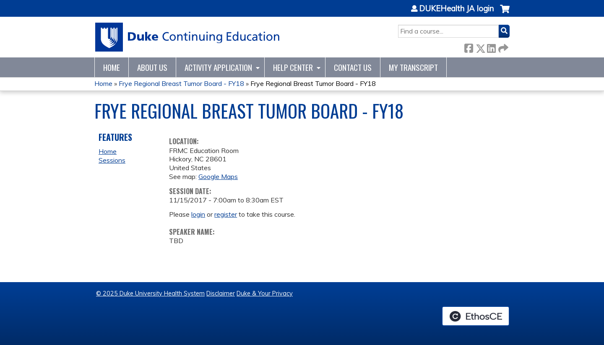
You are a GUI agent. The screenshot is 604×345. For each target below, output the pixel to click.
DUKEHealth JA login (456, 9)
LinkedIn (491, 47)
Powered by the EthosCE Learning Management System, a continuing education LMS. (476, 316)
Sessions (112, 160)
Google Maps (218, 176)
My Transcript (413, 67)
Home (111, 67)
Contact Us (353, 67)
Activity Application (218, 67)
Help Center (293, 67)
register (225, 214)
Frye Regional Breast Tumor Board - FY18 (181, 83)
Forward (502, 47)
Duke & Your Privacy (265, 293)
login (198, 214)
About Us (152, 67)
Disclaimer (220, 293)
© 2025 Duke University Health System (150, 293)
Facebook (468, 47)
